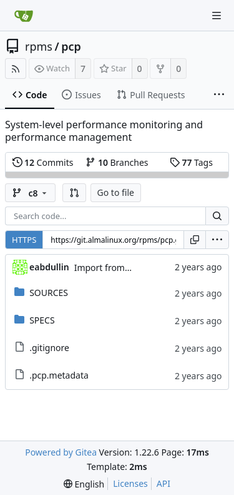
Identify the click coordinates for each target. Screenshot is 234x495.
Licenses (130, 483)
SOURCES (48, 293)
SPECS (41, 320)
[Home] (23, 15)
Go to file (115, 192)
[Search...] (217, 216)
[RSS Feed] (15, 68)
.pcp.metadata (59, 375)
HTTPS (24, 239)
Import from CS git (112, 267)
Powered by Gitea (61, 452)
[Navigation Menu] (216, 15)
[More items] (219, 95)
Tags (191, 162)
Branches (116, 162)
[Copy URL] (194, 239)
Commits (43, 162)
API (163, 483)
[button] (74, 192)
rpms (38, 46)
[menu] (217, 239)
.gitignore (49, 348)
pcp (71, 46)
